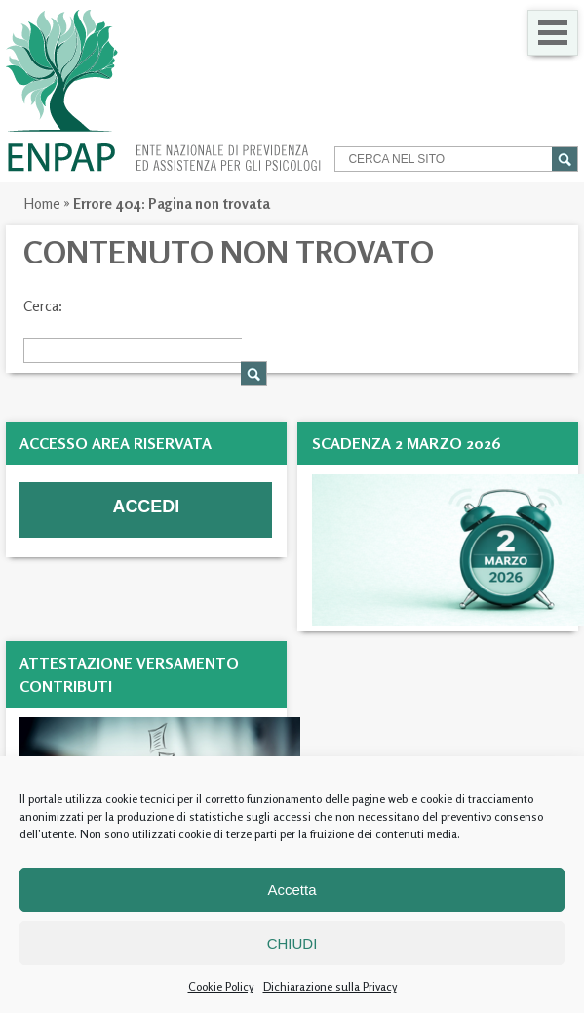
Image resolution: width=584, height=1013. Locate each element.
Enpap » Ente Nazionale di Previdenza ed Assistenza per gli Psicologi (163, 91)
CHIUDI (292, 943)
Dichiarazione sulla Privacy (330, 986)
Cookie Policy (220, 986)
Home (41, 203)
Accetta (291, 889)
